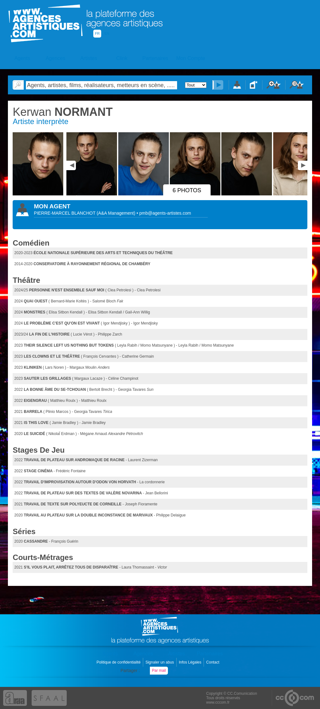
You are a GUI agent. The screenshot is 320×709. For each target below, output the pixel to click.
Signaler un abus (160, 662)
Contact (213, 662)
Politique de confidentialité (119, 662)
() (117, 213)
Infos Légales (190, 662)
